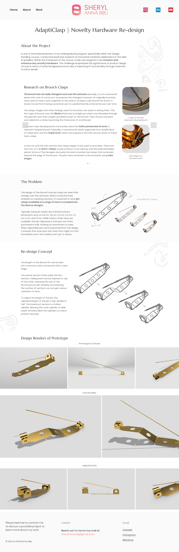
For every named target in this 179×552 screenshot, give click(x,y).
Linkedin (127, 530)
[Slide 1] (87, 163)
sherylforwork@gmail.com (78, 534)
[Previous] (25, 125)
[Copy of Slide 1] (91, 163)
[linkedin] (158, 9)
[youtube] (170, 9)
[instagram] (145, 9)
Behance (128, 540)
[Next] (154, 125)
